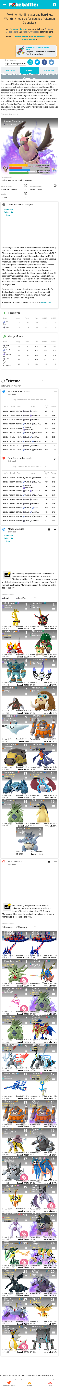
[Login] (53, 4)
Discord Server (21, 37)
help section (45, 302)
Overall (20, 629)
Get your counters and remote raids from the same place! (40, 53)
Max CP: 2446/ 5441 (43, 165)
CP (3, 629)
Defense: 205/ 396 (43, 170)
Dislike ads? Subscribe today (9, 212)
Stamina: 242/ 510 (43, 172)
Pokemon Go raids (19, 29)
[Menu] (4, 4)
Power (4, 626)
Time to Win (20, 626)
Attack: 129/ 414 (44, 168)
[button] (37, 62)
